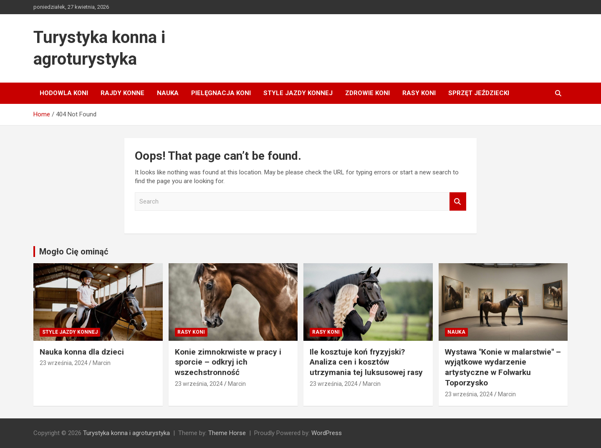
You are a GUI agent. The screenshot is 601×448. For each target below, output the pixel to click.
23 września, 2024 (64, 363)
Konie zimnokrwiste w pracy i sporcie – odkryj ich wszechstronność (228, 362)
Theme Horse (227, 433)
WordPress (326, 433)
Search (457, 201)
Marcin (102, 363)
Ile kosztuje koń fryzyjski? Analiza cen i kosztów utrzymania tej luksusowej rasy (366, 362)
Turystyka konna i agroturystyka (126, 433)
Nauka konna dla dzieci (82, 352)
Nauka (168, 93)
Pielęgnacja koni (221, 93)
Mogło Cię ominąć (73, 252)
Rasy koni (419, 93)
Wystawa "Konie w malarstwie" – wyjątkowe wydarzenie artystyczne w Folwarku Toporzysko (503, 367)
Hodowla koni (64, 93)
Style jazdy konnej (298, 93)
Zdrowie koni (367, 93)
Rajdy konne (122, 93)
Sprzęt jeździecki (478, 93)
